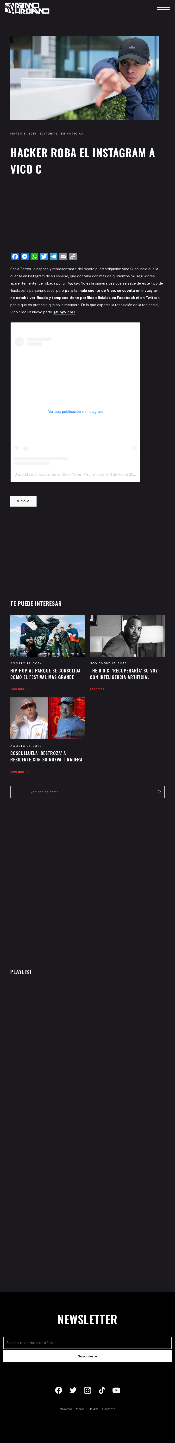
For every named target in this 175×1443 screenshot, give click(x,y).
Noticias (75, 133)
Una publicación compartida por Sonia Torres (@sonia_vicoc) (60, 474)
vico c (23, 501)
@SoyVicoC (64, 312)
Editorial (49, 133)
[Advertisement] (87, 215)
